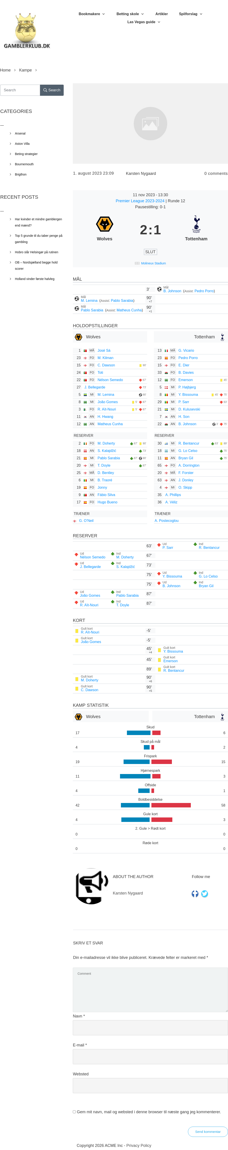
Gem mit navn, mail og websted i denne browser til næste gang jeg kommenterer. (149, 1112)
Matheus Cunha (129, 310)
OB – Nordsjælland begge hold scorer (36, 265)
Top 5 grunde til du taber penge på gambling (38, 239)
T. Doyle (104, 465)
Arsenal (20, 133)
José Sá (104, 350)
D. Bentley (106, 473)
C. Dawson (106, 365)
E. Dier (184, 365)
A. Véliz (171, 502)
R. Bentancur (189, 443)
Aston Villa (22, 143)
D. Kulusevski (189, 409)
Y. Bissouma (188, 394)
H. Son (184, 417)
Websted (81, 1074)
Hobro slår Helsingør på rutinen (36, 252)
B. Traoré (105, 480)
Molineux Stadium (153, 263)
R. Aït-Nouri (107, 409)
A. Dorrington (189, 465)
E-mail (80, 1045)
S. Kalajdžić (107, 451)
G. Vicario (186, 350)
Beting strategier (26, 154)
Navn (79, 1016)
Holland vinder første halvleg (34, 279)
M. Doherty (106, 443)
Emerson (186, 380)
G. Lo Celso (188, 451)
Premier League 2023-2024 (141, 201)
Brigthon (20, 174)
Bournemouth (24, 164)
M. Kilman (105, 358)
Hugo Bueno (107, 502)
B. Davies (186, 372)
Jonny (102, 487)
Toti (100, 372)
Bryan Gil (186, 458)
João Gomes (108, 402)
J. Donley (186, 480)
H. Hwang (105, 417)
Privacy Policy (138, 1145)
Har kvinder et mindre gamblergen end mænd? (38, 222)
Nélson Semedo (110, 380)
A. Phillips (173, 495)
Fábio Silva (106, 495)
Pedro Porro (204, 291)
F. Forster (186, 473)
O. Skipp (185, 487)
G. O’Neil (86, 521)
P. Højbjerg (187, 387)
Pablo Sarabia (122, 300)
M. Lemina (89, 300)
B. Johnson (172, 291)
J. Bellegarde (94, 387)
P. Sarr (184, 402)
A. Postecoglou (167, 521)
